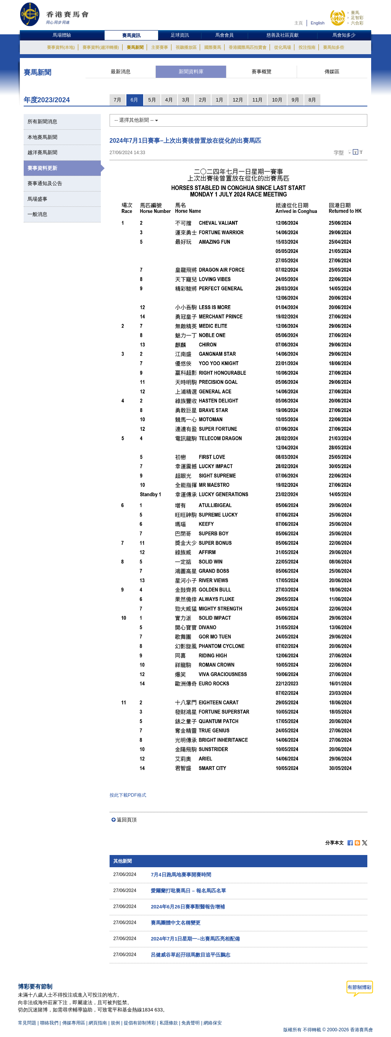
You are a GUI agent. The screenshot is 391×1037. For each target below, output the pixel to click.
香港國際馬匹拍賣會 (248, 47)
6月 (134, 100)
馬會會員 (224, 35)
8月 (312, 100)
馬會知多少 (344, 35)
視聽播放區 (186, 47)
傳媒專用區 (73, 1023)
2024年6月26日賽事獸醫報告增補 (188, 907)
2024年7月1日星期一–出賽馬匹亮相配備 (195, 939)
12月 (238, 100)
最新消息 (121, 71)
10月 (277, 100)
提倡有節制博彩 (140, 1023)
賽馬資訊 (131, 35)
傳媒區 (332, 71)
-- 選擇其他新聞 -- (136, 120)
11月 (257, 100)
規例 (116, 1023)
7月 (117, 100)
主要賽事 (159, 47)
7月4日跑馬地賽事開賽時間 (181, 875)
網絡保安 (213, 1023)
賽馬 (355, 12)
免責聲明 (190, 1023)
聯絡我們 (49, 1023)
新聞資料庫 (191, 71)
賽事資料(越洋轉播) (100, 47)
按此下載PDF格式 (128, 795)
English (318, 23)
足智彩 (357, 17)
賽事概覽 (261, 71)
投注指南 (307, 47)
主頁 (298, 23)
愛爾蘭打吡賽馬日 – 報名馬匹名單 (188, 891)
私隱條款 (169, 1023)
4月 (169, 100)
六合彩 (357, 23)
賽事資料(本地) (61, 47)
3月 (186, 100)
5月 (152, 100)
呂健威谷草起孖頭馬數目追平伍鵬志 (190, 955)
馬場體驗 (62, 35)
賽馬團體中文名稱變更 (175, 923)
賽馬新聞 (135, 47)
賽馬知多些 (333, 47)
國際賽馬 (212, 47)
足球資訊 (180, 35)
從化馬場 (282, 47)
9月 (295, 100)
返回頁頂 (127, 820)
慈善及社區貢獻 (283, 35)
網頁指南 (98, 1023)
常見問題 (27, 1023)
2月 (203, 100)
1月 (219, 100)
